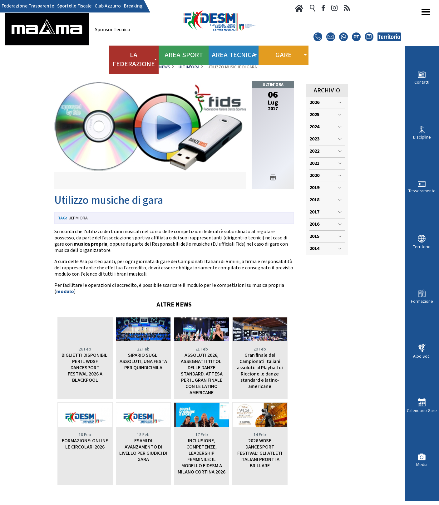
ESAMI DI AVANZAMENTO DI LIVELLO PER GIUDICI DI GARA (143, 450)
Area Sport (184, 53)
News (164, 67)
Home (145, 67)
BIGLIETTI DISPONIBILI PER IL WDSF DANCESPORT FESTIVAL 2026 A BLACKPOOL (85, 368)
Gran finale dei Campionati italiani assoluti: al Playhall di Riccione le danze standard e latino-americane (260, 371)
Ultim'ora (189, 67)
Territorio (422, 246)
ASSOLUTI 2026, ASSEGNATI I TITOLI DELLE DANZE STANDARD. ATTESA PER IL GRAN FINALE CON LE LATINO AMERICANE (202, 374)
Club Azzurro (100, 6)
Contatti (421, 82)
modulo (65, 291)
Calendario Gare (422, 410)
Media (421, 464)
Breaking (123, 6)
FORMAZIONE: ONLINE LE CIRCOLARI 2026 (85, 444)
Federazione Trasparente (26, 6)
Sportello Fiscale (69, 6)
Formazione (422, 301)
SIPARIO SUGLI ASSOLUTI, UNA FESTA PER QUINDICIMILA (143, 361)
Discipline (422, 137)
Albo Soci (422, 356)
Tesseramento (422, 191)
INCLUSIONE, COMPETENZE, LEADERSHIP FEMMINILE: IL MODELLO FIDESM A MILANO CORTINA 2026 (201, 456)
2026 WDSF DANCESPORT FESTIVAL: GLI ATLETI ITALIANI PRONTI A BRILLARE (259, 453)
